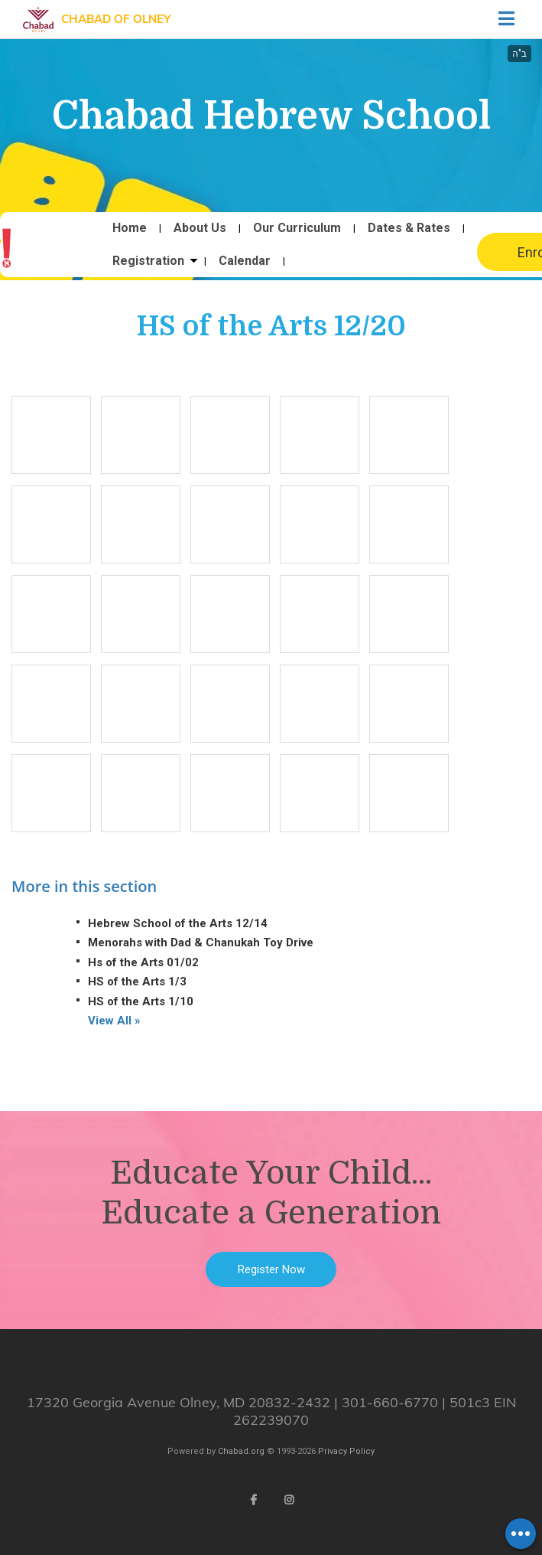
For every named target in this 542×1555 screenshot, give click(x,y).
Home (129, 228)
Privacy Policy (346, 1451)
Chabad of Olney (115, 18)
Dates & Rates (409, 228)
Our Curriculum (297, 228)
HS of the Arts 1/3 (137, 981)
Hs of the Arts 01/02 (143, 962)
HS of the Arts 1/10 (140, 1001)
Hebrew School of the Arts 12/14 (178, 923)
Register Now (271, 1269)
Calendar (245, 261)
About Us (200, 228)
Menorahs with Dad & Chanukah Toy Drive (200, 942)
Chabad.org (241, 1451)
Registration (148, 261)
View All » (114, 1020)
